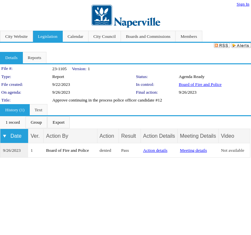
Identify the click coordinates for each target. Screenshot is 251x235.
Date (16, 136)
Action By (57, 136)
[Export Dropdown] (58, 122)
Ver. (35, 136)
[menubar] (35, 122)
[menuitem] (12, 122)
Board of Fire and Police (200, 84)
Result (128, 136)
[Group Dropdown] (36, 122)
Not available (232, 150)
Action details (155, 150)
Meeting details (193, 150)
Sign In (243, 4)
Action (107, 136)
